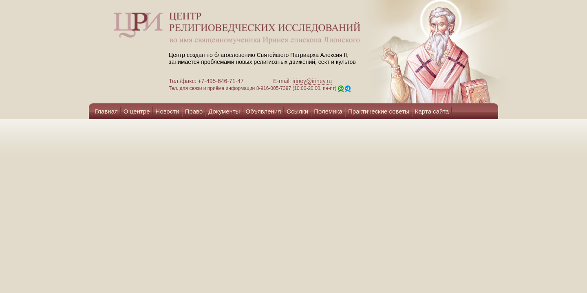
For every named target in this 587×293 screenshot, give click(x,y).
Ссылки (297, 111)
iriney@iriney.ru (312, 81)
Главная (106, 111)
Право (194, 111)
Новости (167, 111)
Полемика (328, 111)
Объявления (263, 111)
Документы (224, 111)
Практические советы (378, 111)
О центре (137, 111)
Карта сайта (432, 111)
